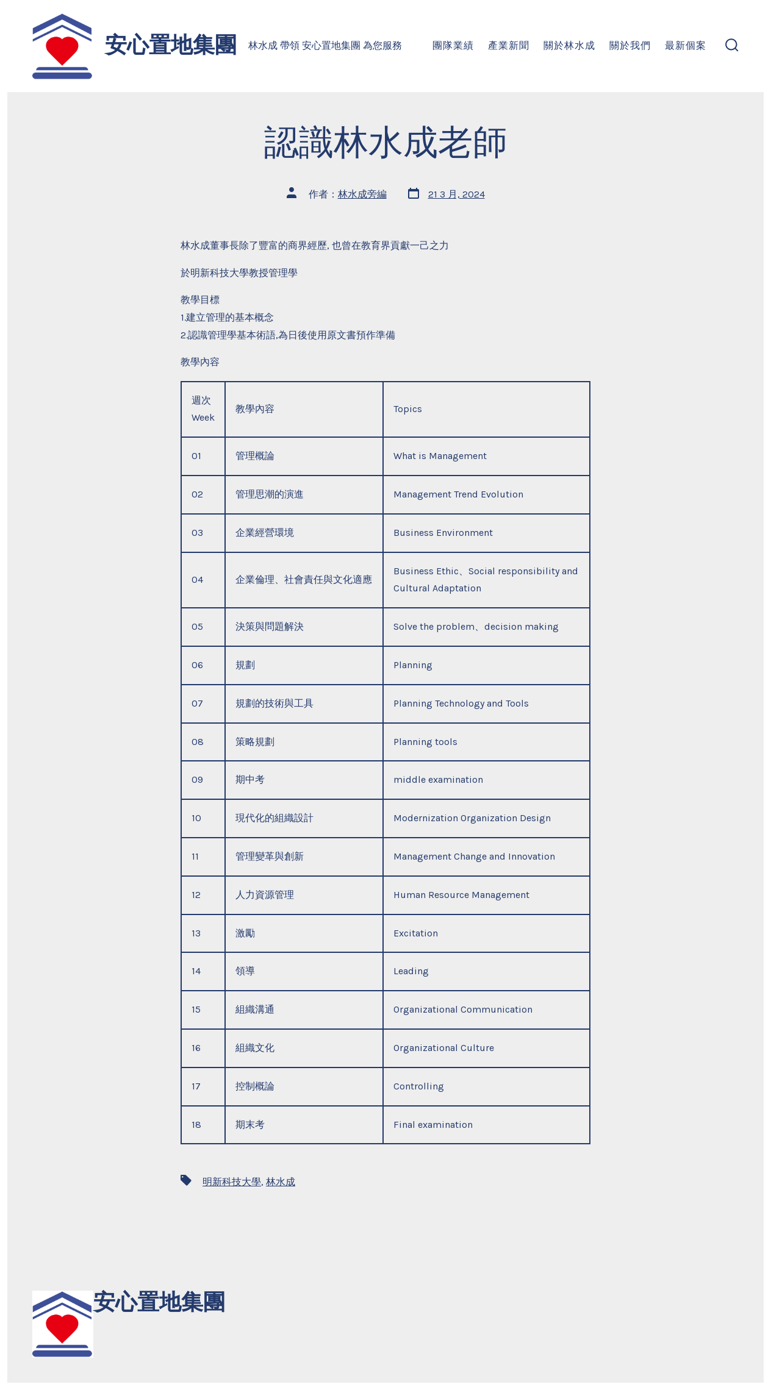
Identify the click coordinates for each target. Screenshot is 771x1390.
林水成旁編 (362, 194)
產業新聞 (508, 45)
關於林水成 (569, 45)
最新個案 (685, 45)
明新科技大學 (232, 1182)
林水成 (280, 1182)
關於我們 (630, 45)
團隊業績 (453, 45)
